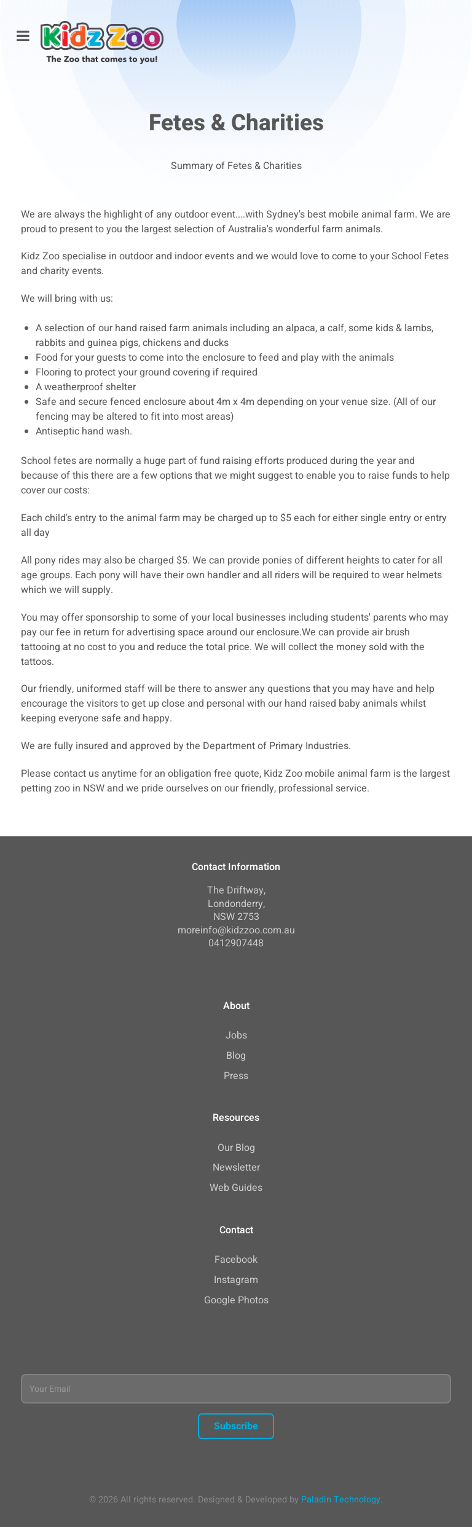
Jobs (236, 1035)
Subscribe (236, 1426)
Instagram (236, 1280)
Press (236, 1076)
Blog (236, 1055)
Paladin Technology (340, 1499)
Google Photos (236, 1300)
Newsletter (236, 1167)
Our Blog (236, 1147)
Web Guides (236, 1187)
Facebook (236, 1259)
